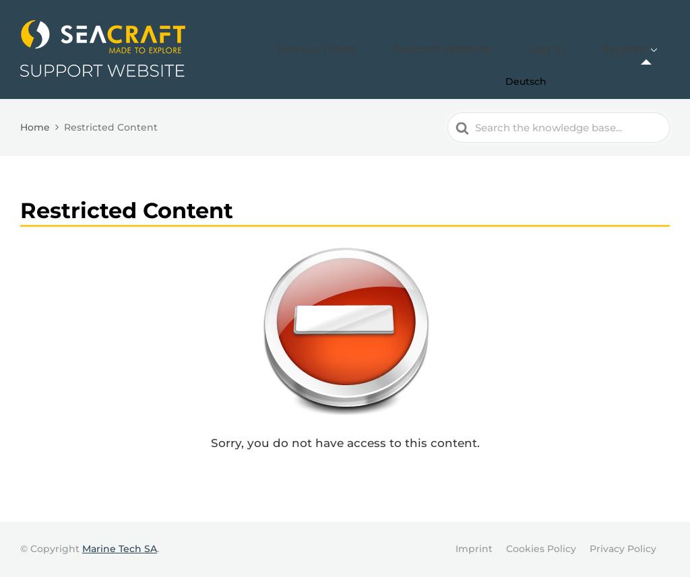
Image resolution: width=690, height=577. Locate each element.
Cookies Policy (541, 549)
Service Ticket (399, 49)
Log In (579, 49)
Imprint (474, 549)
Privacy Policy (623, 549)
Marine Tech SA (119, 549)
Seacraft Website (498, 49)
